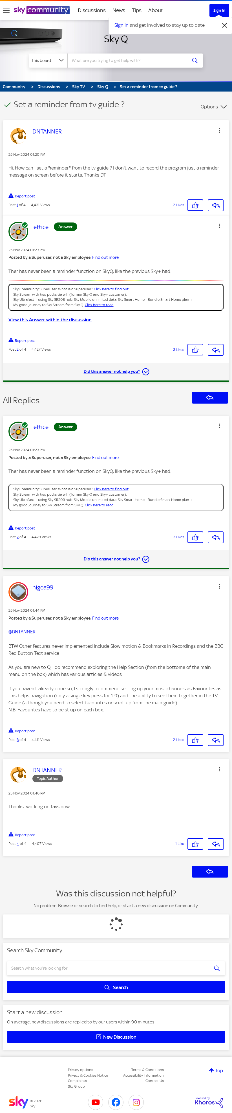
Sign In (219, 10)
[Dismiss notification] (224, 25)
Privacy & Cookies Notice (88, 1075)
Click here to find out (111, 289)
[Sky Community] (42, 10)
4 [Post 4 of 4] (18, 844)
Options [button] (209, 107)
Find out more (105, 257)
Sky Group (76, 1086)
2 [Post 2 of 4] (18, 349)
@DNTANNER (22, 632)
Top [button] (219, 1070)
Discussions (92, 10)
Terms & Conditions (147, 1070)
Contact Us (154, 1081)
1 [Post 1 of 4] (17, 205)
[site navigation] (6, 10)
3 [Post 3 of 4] (18, 740)
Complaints (77, 1081)
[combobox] (128, 61)
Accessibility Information (143, 1075)
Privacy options (80, 1070)
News (118, 10)
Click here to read (99, 305)
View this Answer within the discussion (50, 319)
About (155, 10)
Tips (137, 10)
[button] (220, 130)
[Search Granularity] (48, 61)
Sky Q (116, 38)
